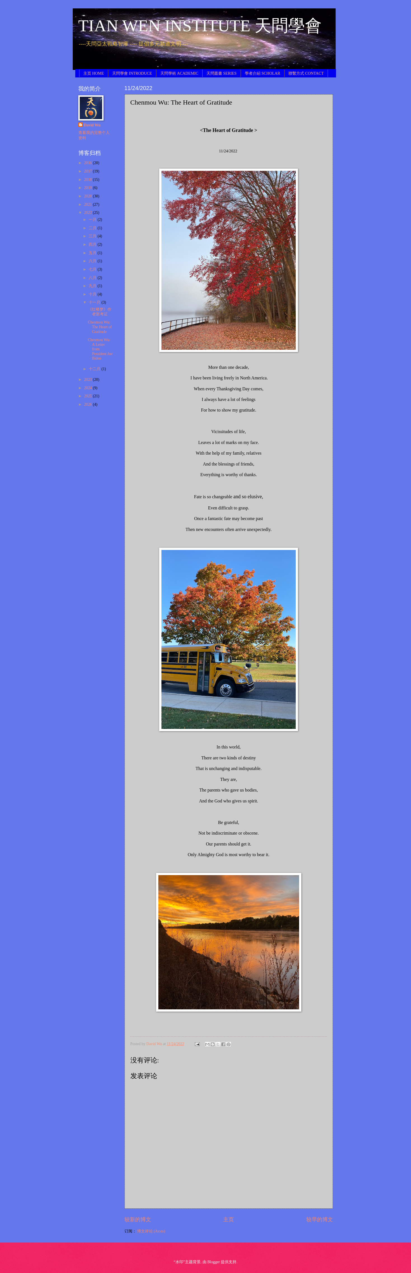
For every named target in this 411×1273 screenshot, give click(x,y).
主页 (228, 1219)
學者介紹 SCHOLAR (262, 73)
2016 (88, 163)
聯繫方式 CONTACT (306, 73)
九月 (93, 286)
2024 (88, 388)
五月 (93, 253)
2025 (88, 396)
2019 (88, 188)
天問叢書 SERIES (221, 73)
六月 (93, 261)
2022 (88, 213)
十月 (93, 294)
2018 (88, 180)
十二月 (95, 369)
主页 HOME (93, 73)
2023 (88, 379)
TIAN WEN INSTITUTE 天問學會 (200, 25)
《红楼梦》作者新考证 (99, 311)
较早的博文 (319, 1219)
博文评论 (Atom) (151, 1231)
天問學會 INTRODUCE (132, 73)
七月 (93, 269)
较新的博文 (138, 1219)
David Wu (92, 125)
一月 (93, 220)
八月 (93, 278)
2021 (88, 204)
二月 (93, 228)
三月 (93, 236)
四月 (93, 244)
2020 (88, 196)
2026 (88, 404)
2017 (88, 171)
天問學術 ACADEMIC (179, 73)
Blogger (213, 1262)
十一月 (95, 302)
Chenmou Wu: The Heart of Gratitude (100, 327)
